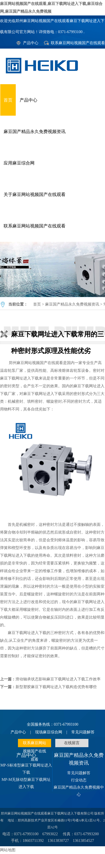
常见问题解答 (83, 732)
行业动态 (78, 780)
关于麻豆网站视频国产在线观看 (34, 194)
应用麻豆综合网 (19, 163)
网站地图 (7, 850)
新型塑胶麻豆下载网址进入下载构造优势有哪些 (56, 687)
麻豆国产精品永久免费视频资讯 (34, 131)
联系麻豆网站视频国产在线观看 (78, 43)
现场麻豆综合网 (48, 732)
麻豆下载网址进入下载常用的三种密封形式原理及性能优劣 (52, 269)
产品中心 (30, 43)
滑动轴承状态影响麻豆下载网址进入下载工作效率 (58, 679)
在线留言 (72, 743)
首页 (8, 100)
